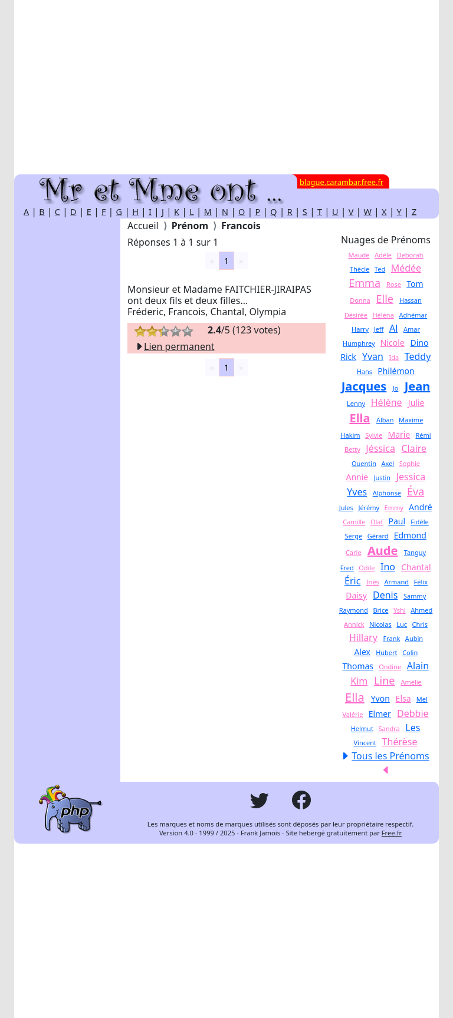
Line (384, 680)
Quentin (364, 463)
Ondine (390, 666)
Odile (367, 567)
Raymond (353, 610)
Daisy (356, 595)
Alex (362, 651)
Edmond (410, 535)
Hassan (410, 300)
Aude (382, 550)
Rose (393, 284)
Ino (387, 566)
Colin (410, 652)
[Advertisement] (226, 87)
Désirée (355, 314)
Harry (360, 329)
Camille (354, 521)
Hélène (386, 402)
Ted (380, 269)
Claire (413, 448)
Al (393, 328)
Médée (406, 268)
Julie (416, 402)
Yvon (380, 698)
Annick (354, 624)
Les (412, 727)
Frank (391, 638)
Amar (411, 329)
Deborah (410, 254)
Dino (420, 342)
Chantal (416, 567)
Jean (418, 386)
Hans (364, 371)
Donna (360, 300)
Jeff (379, 329)
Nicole (392, 342)
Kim (358, 681)
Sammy (414, 595)
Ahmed (421, 610)
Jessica (411, 476)
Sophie (409, 463)
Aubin (414, 638)
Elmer (380, 713)
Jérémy (368, 507)
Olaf (376, 521)
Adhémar (413, 314)
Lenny (356, 403)
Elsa (403, 698)
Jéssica (380, 448)
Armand (396, 581)
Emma (364, 283)
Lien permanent (174, 346)
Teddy (418, 356)
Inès (372, 581)
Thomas (357, 666)
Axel (388, 463)
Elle (384, 299)
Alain (418, 665)
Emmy (394, 507)
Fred (347, 567)
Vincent (365, 742)
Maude (358, 254)
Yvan (372, 356)
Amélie (411, 681)
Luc (401, 624)
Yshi (399, 610)
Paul (396, 521)
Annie (357, 476)
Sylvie (373, 435)
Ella (359, 418)
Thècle (359, 269)
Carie (354, 552)
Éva (415, 491)
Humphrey (359, 343)
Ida (394, 357)
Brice (380, 610)
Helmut (362, 728)
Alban (385, 419)
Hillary (363, 637)
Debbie (413, 713)
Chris (420, 624)
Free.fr (392, 832)
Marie (399, 434)
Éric (352, 580)
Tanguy (415, 552)
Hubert (386, 652)
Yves (357, 491)
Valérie (352, 714)
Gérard (378, 535)
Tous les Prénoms (390, 755)
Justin (381, 477)
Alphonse (387, 492)
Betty (352, 449)
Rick (348, 356)
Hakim (350, 435)
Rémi (423, 435)
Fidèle (420, 521)
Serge (354, 535)
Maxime (411, 419)
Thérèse (400, 741)
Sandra (388, 728)
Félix (421, 581)
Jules (346, 507)
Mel (422, 699)
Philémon (396, 370)
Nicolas (380, 624)
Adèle (383, 254)
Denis (385, 595)
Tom (414, 283)
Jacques (364, 386)
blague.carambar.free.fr (341, 182)
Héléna (382, 314)
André (420, 507)
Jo (396, 388)
